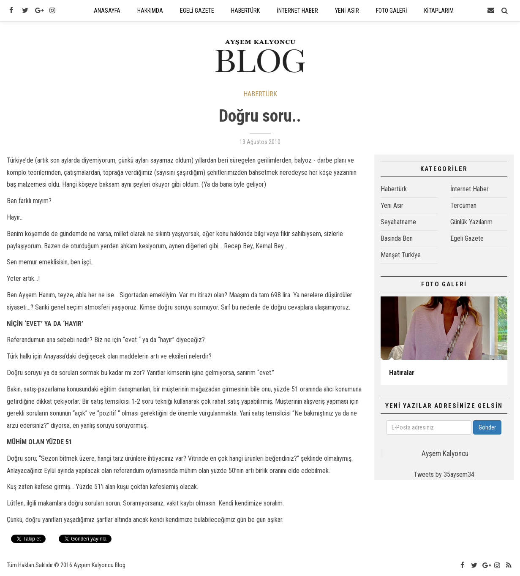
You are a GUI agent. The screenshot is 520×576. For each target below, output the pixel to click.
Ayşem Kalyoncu (445, 453)
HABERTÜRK (260, 94)
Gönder (487, 427)
